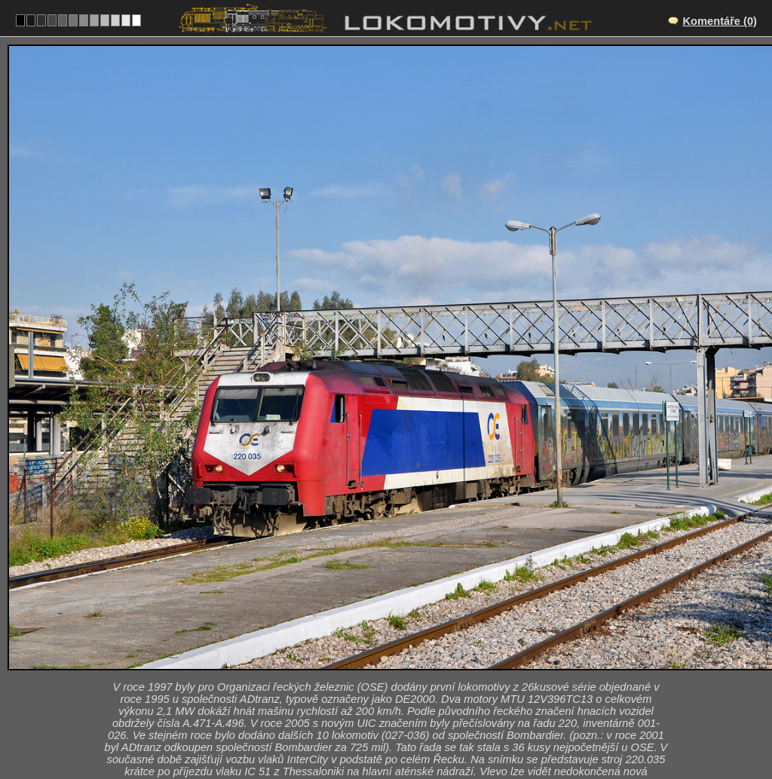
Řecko (377, 710)
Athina (402, 647)
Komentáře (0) (719, 21)
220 (421, 710)
